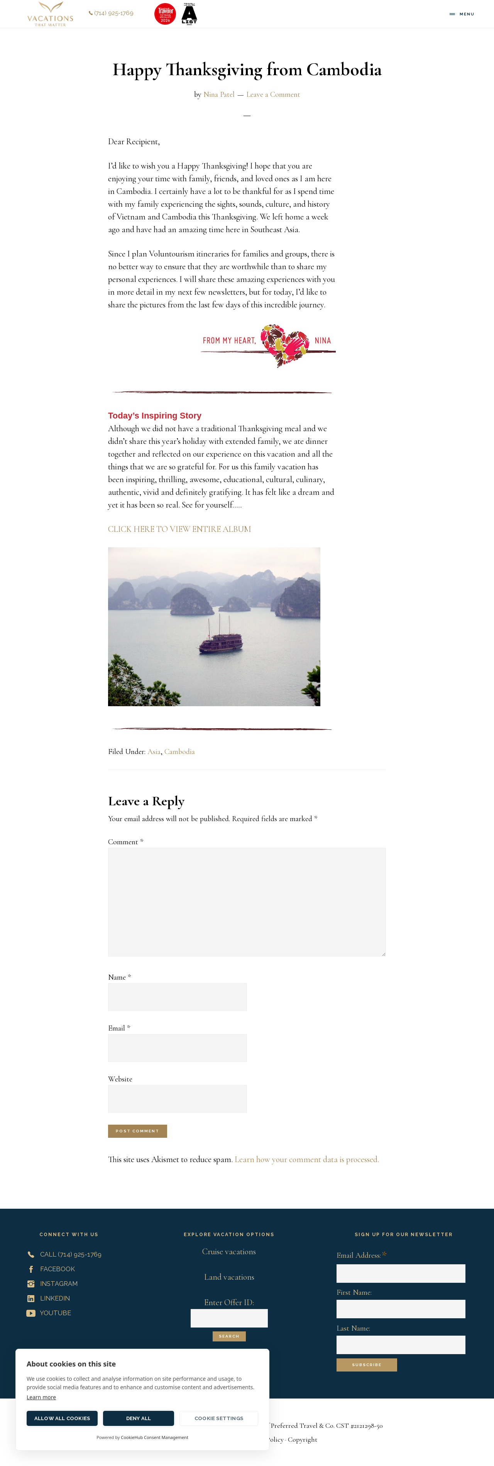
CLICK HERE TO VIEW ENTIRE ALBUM (179, 529)
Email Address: (362, 1256)
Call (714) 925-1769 (62, 1254)
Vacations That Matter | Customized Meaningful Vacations (50, 13)
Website (120, 1079)
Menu (467, 14)
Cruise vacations (229, 1252)
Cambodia (179, 751)
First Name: (354, 1292)
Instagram (50, 1283)
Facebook (49, 1269)
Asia (154, 751)
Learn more (41, 1397)
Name (119, 977)
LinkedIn (46, 1298)
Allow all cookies (62, 1418)
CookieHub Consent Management (154, 1437)
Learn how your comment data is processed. (307, 1159)
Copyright (302, 1439)
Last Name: (353, 1328)
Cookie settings (219, 1418)
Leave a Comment (273, 94)
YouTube (47, 1313)
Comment (125, 842)
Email (119, 1028)
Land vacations (229, 1277)
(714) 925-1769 (111, 13)
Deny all (138, 1418)
